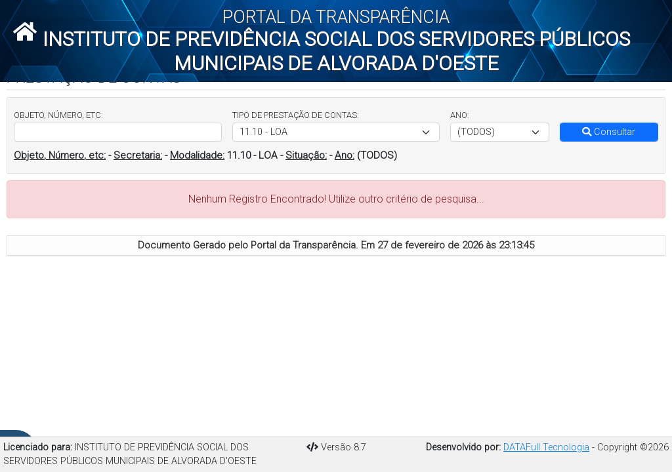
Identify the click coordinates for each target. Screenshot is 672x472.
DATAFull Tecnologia (546, 447)
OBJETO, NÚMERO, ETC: (58, 115)
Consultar (608, 132)
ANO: (459, 115)
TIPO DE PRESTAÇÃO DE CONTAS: (295, 115)
